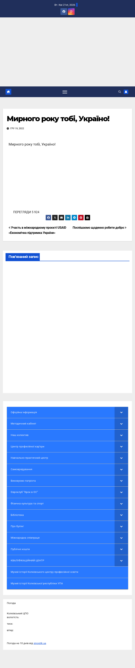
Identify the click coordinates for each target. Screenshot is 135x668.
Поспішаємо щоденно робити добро (99, 227)
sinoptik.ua (40, 643)
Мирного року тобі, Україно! (58, 118)
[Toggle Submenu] (121, 412)
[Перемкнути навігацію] (64, 92)
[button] (119, 91)
